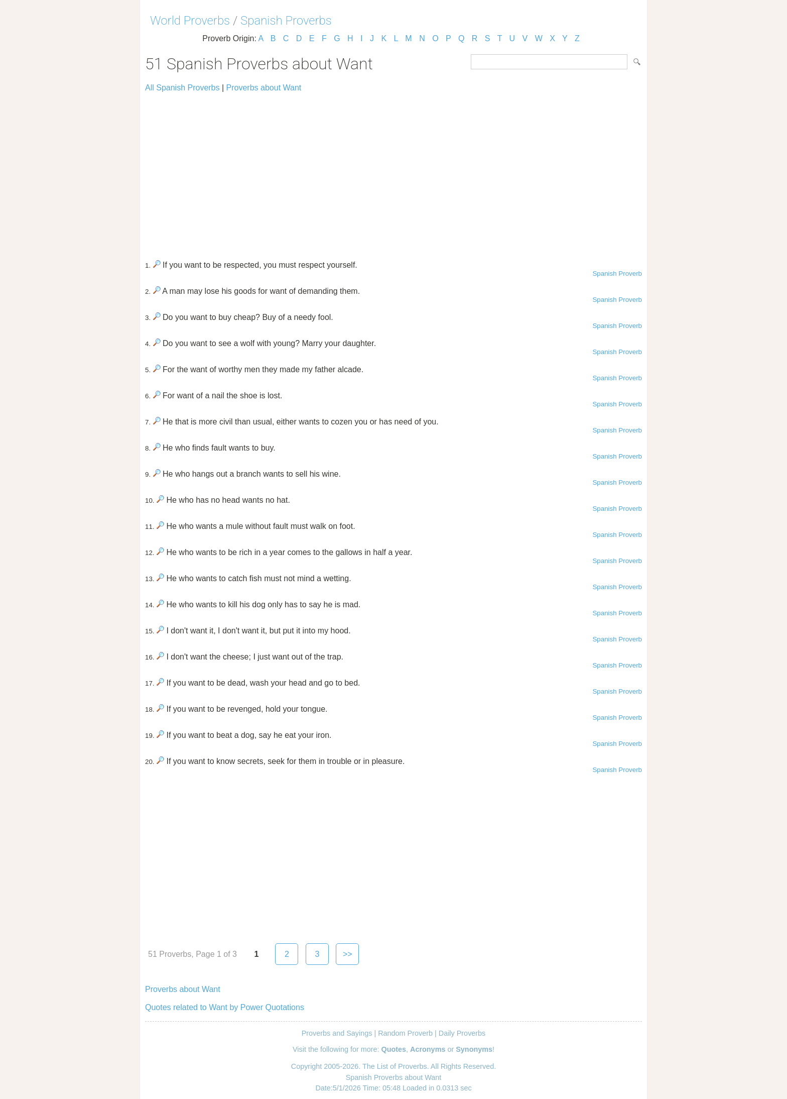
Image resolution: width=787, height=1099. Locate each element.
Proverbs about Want (264, 87)
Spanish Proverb (617, 273)
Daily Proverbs (462, 1033)
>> (347, 954)
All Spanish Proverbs (182, 87)
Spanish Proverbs (286, 21)
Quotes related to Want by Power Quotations (224, 1007)
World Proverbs (190, 21)
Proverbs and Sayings (337, 1033)
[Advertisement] (393, 171)
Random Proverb (405, 1033)
